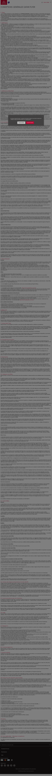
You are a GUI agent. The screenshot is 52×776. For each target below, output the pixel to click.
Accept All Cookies (30, 122)
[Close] (42, 116)
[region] (26, 120)
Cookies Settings (21, 122)
